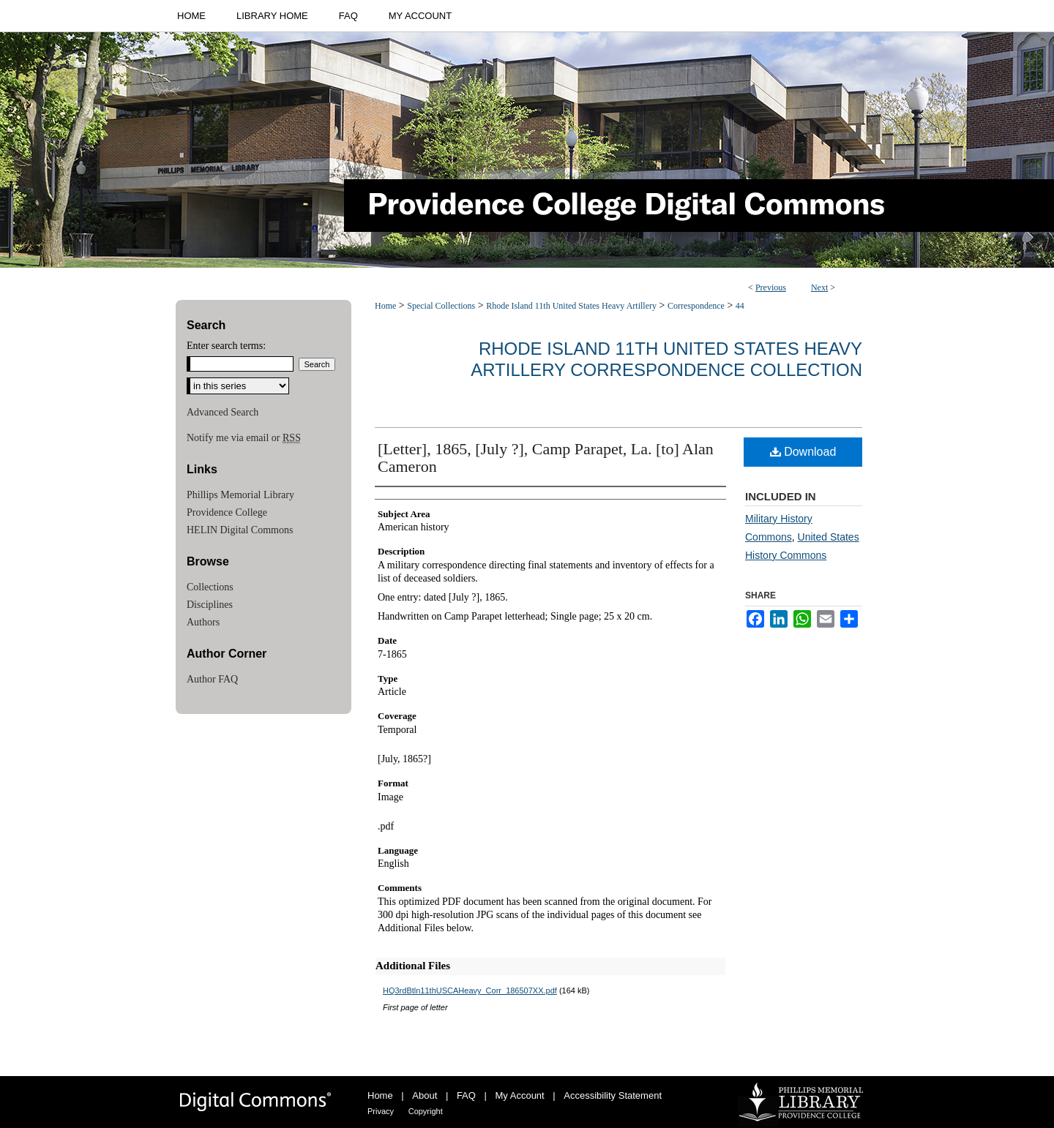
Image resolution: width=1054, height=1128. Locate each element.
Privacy (380, 1111)
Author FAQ (212, 679)
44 (740, 306)
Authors (203, 622)
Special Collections (441, 306)
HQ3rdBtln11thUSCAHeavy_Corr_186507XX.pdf (470, 990)
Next (819, 287)
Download (803, 451)
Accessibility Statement (613, 1095)
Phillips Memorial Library (240, 494)
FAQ (466, 1095)
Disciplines (210, 604)
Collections (210, 587)
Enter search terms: (226, 345)
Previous (770, 287)
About (424, 1095)
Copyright (425, 1111)
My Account (520, 1095)
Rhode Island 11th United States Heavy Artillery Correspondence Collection (666, 359)
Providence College (227, 512)
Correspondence (696, 306)
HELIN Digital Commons (240, 529)
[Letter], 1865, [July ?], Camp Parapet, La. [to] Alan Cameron (546, 457)
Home (385, 306)
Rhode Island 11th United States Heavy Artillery (571, 306)
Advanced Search (222, 412)
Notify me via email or (244, 438)
